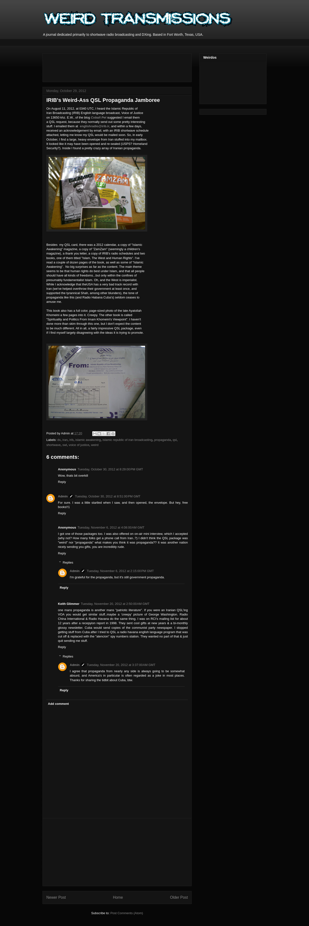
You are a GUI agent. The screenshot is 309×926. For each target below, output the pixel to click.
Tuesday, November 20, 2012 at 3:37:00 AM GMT (121, 665)
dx (59, 440)
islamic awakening (88, 440)
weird (94, 445)
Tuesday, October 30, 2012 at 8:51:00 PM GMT (107, 496)
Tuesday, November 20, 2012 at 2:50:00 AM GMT (115, 604)
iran (65, 440)
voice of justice (79, 445)
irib (71, 440)
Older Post (179, 897)
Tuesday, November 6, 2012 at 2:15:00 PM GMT (120, 571)
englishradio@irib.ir (94, 126)
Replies (68, 562)
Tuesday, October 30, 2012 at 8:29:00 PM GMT (110, 469)
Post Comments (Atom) (126, 913)
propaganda (162, 440)
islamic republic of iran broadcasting (128, 440)
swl (64, 445)
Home (118, 897)
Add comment (58, 704)
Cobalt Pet (98, 117)
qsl (175, 440)
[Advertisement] (134, 66)
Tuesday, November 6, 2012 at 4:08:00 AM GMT (110, 527)
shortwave (53, 445)
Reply (62, 482)
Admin (63, 496)
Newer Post (56, 897)
